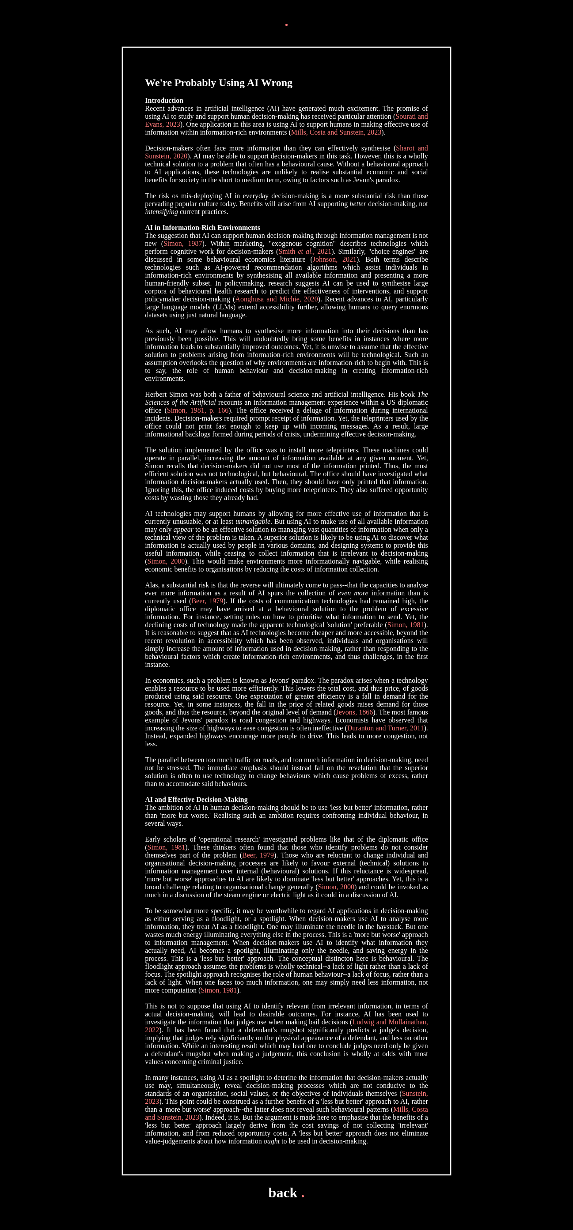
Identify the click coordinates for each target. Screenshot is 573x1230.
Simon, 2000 (166, 561)
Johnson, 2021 (335, 259)
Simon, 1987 (182, 243)
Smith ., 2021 (304, 251)
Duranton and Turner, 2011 (385, 728)
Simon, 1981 (405, 624)
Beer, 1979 (207, 601)
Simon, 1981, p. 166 (197, 410)
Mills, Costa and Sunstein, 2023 (336, 132)
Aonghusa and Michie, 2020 (276, 299)
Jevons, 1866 (354, 712)
